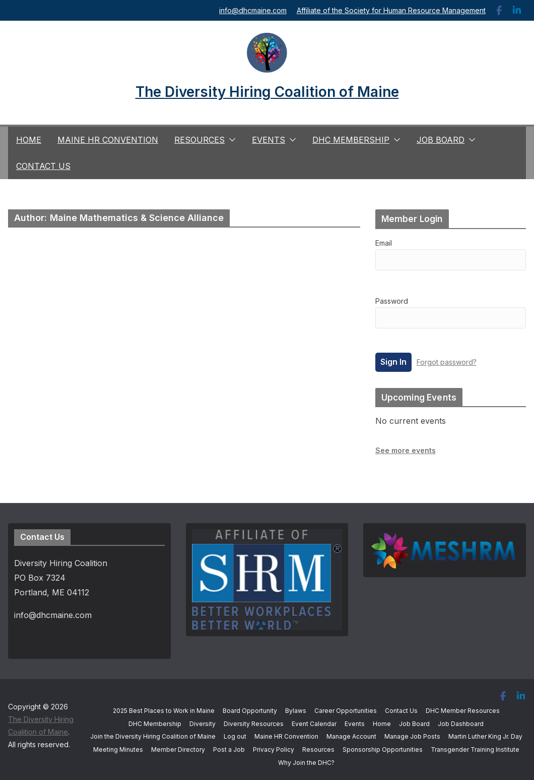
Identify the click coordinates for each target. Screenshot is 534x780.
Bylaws (295, 710)
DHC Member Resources (463, 710)
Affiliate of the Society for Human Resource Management (391, 10)
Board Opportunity (250, 710)
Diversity (202, 724)
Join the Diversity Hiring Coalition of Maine (153, 736)
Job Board (440, 140)
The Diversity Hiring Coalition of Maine (267, 91)
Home (28, 140)
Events (268, 140)
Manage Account (351, 736)
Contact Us (43, 166)
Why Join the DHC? (306, 762)
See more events (405, 450)
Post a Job (229, 749)
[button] (230, 140)
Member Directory (178, 749)
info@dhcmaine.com (253, 10)
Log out (235, 736)
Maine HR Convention (107, 140)
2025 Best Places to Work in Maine (164, 710)
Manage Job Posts (412, 736)
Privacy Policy (273, 749)
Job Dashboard (461, 724)
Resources (199, 140)
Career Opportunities (345, 710)
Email (383, 243)
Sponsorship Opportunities (383, 749)
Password (391, 301)
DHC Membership (350, 140)
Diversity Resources (254, 724)
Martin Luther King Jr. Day (485, 736)
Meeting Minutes (118, 749)
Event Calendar (314, 724)
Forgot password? (447, 362)
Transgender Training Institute (475, 749)
